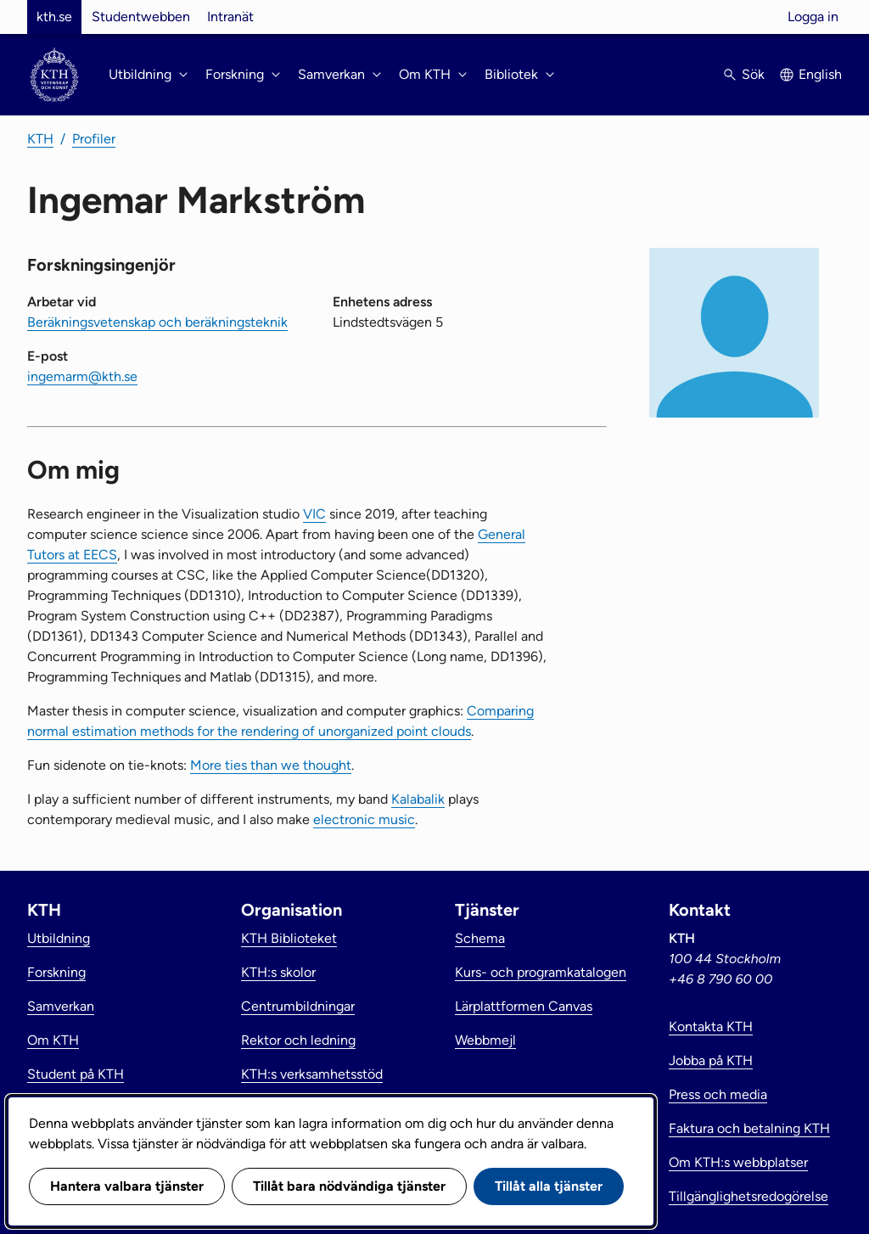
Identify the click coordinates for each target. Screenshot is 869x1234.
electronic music (364, 819)
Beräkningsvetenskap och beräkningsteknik (157, 322)
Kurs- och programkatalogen (540, 972)
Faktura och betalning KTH (749, 1128)
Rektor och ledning (298, 1040)
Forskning (56, 972)
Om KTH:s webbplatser (738, 1162)
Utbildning (58, 938)
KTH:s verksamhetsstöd (312, 1074)
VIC (314, 514)
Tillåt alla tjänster (549, 1186)
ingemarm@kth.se (82, 376)
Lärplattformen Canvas (523, 1006)
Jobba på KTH (711, 1060)
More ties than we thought (270, 765)
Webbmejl (485, 1040)
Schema (480, 938)
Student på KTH (75, 1074)
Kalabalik (418, 799)
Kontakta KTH (711, 1026)
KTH (40, 139)
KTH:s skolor (278, 972)
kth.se (54, 16)
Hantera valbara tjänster (127, 1186)
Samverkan (60, 1006)
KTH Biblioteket (289, 938)
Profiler (93, 139)
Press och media (718, 1094)
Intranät (230, 16)
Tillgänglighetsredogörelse (748, 1196)
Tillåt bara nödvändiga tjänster (349, 1186)
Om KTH (53, 1040)
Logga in (813, 16)
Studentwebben (141, 16)
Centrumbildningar (298, 1006)
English (820, 74)
